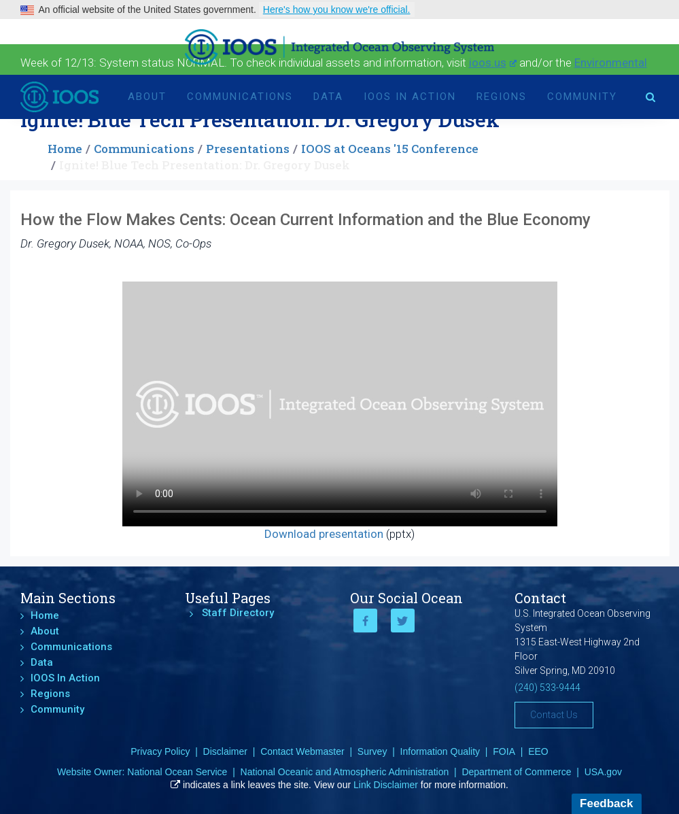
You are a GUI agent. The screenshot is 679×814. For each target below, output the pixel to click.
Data (328, 96)
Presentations (248, 148)
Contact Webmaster (302, 751)
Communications (240, 96)
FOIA (504, 751)
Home (65, 148)
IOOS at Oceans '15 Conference (389, 148)
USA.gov (603, 771)
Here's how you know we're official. (337, 9)
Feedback (606, 803)
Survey (372, 751)
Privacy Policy (160, 751)
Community (582, 96)
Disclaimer (225, 751)
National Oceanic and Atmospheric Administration (345, 771)
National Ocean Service (177, 771)
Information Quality (440, 751)
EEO (538, 751)
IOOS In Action (410, 96)
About (147, 96)
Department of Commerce (516, 771)
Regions (501, 96)
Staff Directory (238, 613)
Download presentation (323, 534)
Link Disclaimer (385, 784)
